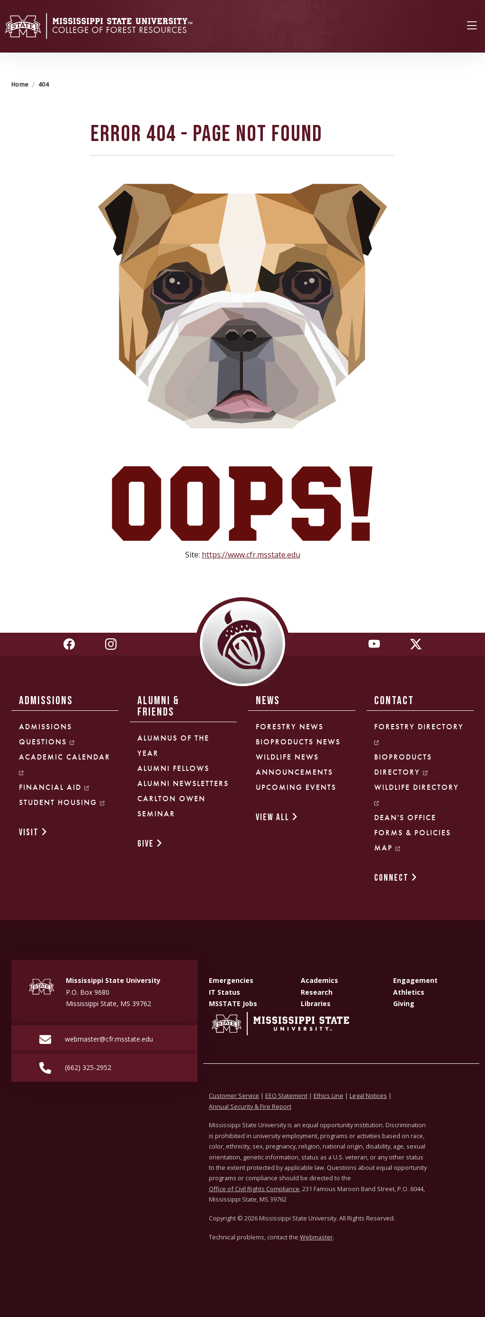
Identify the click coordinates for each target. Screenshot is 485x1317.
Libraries (316, 1003)
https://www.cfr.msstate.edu (251, 554)
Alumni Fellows (173, 768)
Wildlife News (287, 757)
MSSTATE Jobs (233, 1003)
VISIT (33, 832)
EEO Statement (286, 1095)
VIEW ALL (277, 817)
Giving (403, 1003)
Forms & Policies (412, 833)
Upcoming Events (296, 787)
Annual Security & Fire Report (250, 1106)
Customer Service (234, 1095)
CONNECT (396, 878)
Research (316, 992)
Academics (319, 980)
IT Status (224, 992)
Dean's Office (405, 817)
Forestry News (289, 727)
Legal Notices (368, 1095)
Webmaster (316, 1237)
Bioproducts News (298, 742)
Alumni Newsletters (183, 783)
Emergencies (231, 980)
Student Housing (62, 802)
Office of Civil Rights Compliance (254, 1188)
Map (387, 848)
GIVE (150, 844)
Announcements (294, 772)
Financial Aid (54, 787)
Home (19, 84)
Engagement (415, 980)
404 (43, 84)
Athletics (408, 992)
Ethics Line (328, 1095)
